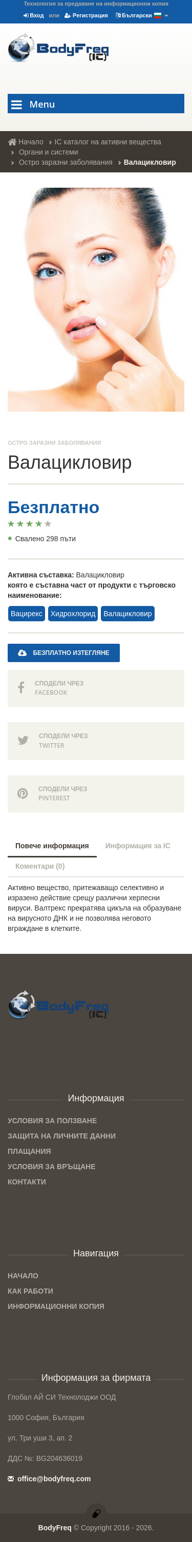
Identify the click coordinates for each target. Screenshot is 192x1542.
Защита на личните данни (62, 1136)
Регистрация (86, 15)
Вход (34, 15)
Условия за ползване (52, 1121)
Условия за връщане (52, 1166)
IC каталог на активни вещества (108, 142)
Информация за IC (137, 846)
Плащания (29, 1151)
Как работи (30, 1291)
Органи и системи (48, 152)
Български (142, 16)
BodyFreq (55, 1528)
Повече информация (52, 846)
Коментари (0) (40, 866)
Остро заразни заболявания (66, 162)
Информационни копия (56, 1306)
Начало (26, 142)
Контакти (27, 1182)
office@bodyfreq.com (49, 1479)
